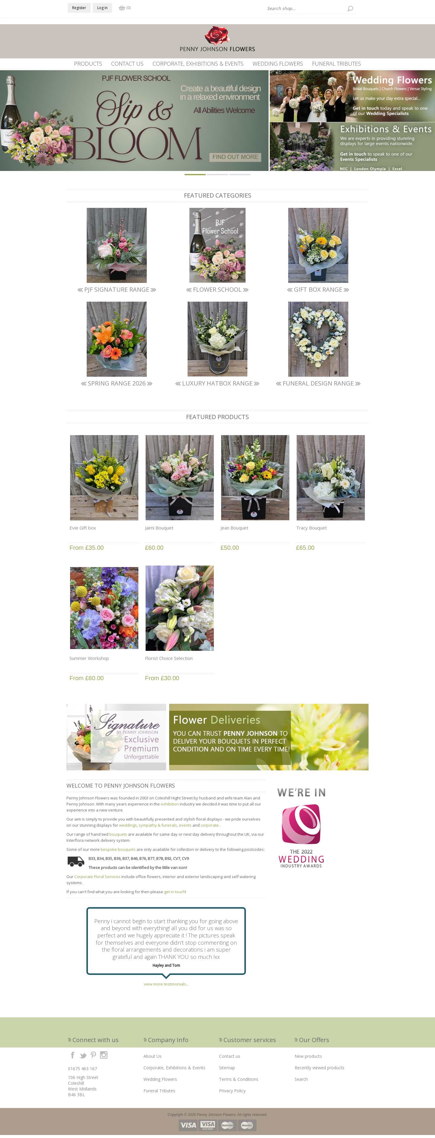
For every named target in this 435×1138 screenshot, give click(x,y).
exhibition (170, 807)
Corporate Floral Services (97, 879)
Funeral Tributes (336, 63)
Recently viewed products (319, 1071)
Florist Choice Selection (169, 661)
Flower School (217, 292)
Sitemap (227, 1071)
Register (79, 7)
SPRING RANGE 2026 (116, 386)
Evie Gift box (82, 531)
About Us (152, 1059)
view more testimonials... (166, 987)
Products (88, 63)
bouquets (118, 837)
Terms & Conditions (238, 1082)
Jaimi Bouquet (159, 531)
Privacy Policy (232, 1094)
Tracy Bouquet (311, 531)
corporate (210, 828)
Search (301, 1082)
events (185, 828)
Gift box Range (318, 292)
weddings (128, 828)
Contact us (127, 63)
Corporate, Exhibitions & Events (198, 63)
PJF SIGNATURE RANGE (117, 292)
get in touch (174, 894)
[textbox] (311, 8)
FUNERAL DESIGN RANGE (318, 386)
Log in (102, 7)
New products (308, 1059)
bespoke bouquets (118, 852)
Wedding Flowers (278, 63)
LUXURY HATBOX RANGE (217, 386)
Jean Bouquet (234, 531)
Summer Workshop (89, 661)
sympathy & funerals (158, 828)
